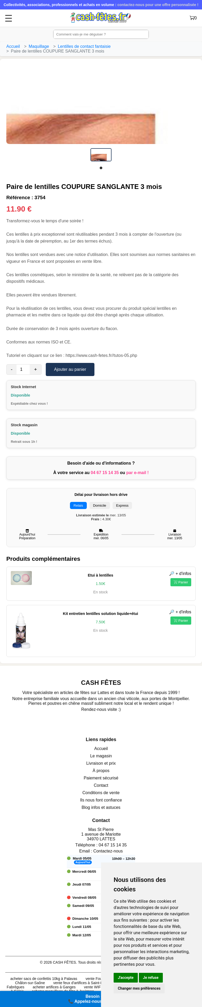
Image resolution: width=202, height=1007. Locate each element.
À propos (101, 770)
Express (122, 505)
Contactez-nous (108, 851)
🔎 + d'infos (180, 573)
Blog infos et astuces (101, 807)
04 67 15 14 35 (105, 472)
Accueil (13, 46)
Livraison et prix (101, 763)
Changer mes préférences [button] (139, 988)
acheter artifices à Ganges (54, 987)
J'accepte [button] (126, 977)
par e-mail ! (137, 472)
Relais (78, 505)
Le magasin (101, 756)
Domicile (99, 505)
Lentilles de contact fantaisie (84, 46)
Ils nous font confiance (101, 800)
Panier (181, 582)
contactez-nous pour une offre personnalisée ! (157, 5)
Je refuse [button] (151, 977)
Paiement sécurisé (101, 778)
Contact (101, 785)
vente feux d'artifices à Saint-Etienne (83, 983)
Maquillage (39, 46)
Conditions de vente (100, 792)
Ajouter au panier (70, 369)
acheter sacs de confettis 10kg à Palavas (43, 979)
